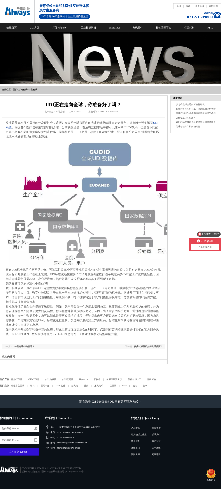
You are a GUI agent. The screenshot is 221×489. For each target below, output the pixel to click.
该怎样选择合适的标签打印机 (190, 104)
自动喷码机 (67, 379)
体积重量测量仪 (114, 379)
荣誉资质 (156, 428)
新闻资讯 (22, 89)
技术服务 (135, 441)
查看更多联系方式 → (128, 401)
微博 (179, 6)
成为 (135, 385)
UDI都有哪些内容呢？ (23, 346)
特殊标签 (151, 379)
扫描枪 (97, 379)
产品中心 (135, 428)
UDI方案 (34, 27)
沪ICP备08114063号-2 (75, 471)
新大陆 (74, 385)
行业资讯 (32, 89)
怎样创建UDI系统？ (185, 117)
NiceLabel (114, 27)
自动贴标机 (50, 379)
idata (124, 385)
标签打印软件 (60, 27)
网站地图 (213, 6)
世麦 (86, 385)
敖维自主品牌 (17, 385)
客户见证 (156, 441)
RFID (210, 27)
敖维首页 (11, 27)
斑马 (32, 385)
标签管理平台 (163, 27)
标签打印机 (16, 379)
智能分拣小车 (134, 379)
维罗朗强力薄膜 (139, 434)
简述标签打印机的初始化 (188, 126)
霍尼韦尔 (45, 385)
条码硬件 (138, 27)
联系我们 (156, 434)
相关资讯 (177, 98)
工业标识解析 (88, 27)
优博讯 (113, 385)
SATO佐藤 (60, 385)
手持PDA (83, 379)
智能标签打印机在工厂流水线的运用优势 (196, 109)
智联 (145, 385)
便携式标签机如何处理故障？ (148, 346)
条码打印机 (33, 379)
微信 (188, 6)
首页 (15, 89)
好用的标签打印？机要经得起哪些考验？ (196, 122)
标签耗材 (189, 27)
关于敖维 (199, 6)
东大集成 (99, 385)
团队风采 (135, 454)
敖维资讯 (135, 448)
